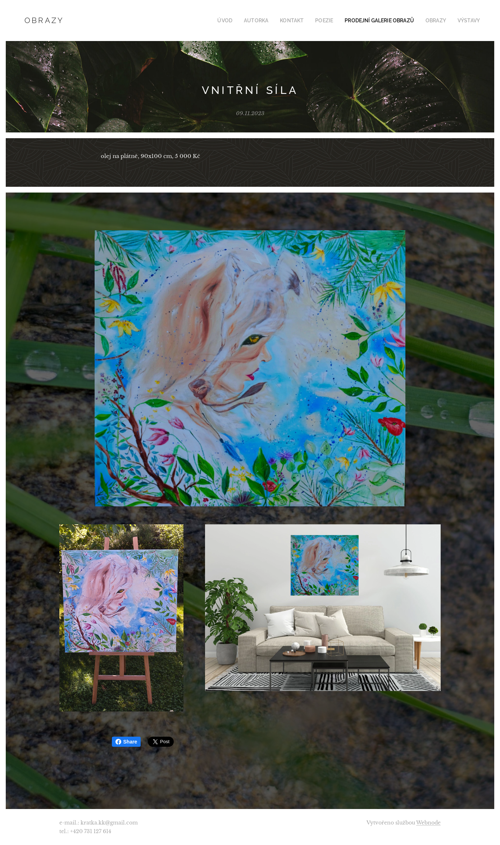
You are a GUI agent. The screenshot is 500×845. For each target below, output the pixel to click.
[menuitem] (241, 21)
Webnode (428, 822)
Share (126, 742)
